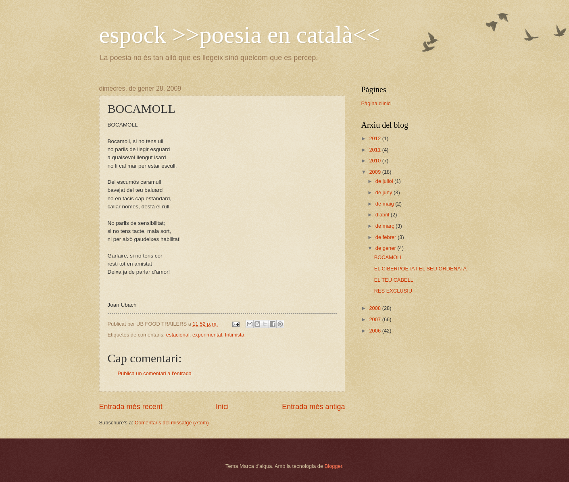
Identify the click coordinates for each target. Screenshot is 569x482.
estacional (178, 335)
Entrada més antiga (313, 407)
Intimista (234, 335)
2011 (375, 150)
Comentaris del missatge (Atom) (172, 423)
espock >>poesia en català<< (239, 34)
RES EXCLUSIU (393, 291)
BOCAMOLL (388, 257)
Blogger (333, 466)
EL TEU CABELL (393, 280)
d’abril (383, 215)
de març (385, 226)
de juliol (384, 181)
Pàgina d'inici (376, 103)
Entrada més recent (131, 407)
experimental (207, 335)
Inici (222, 407)
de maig (385, 204)
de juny (384, 192)
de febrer (386, 237)
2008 (375, 308)
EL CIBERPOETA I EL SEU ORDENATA (420, 269)
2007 (375, 319)
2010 (375, 161)
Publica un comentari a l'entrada (155, 373)
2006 (375, 331)
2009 (375, 172)
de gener (386, 248)
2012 (375, 138)
